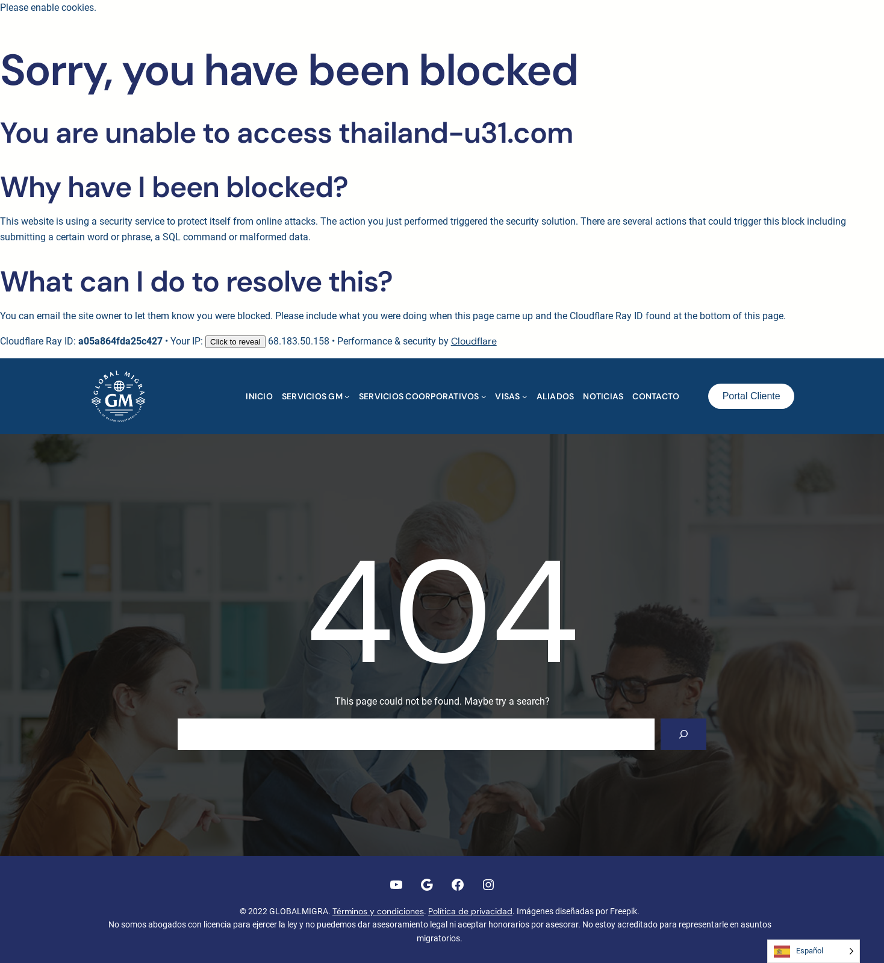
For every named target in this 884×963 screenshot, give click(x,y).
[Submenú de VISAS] (524, 396)
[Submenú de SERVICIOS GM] (346, 396)
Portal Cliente (751, 396)
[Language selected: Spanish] (813, 951)
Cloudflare (474, 341)
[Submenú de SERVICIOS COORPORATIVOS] (483, 396)
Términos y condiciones (378, 911)
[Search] (683, 734)
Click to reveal (235, 341)
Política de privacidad (470, 911)
